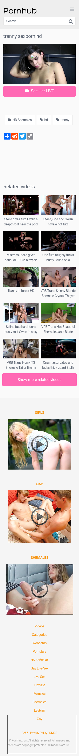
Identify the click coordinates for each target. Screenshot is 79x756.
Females (39, 694)
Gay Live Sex (39, 668)
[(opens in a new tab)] (39, 412)
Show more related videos (39, 379)
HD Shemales (20, 120)
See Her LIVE (39, 90)
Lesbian (39, 710)
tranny (62, 120)
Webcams (39, 643)
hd (44, 120)
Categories (39, 635)
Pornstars (39, 652)
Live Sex (39, 677)
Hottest (39, 685)
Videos (39, 626)
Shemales (39, 702)
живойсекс (39, 660)
